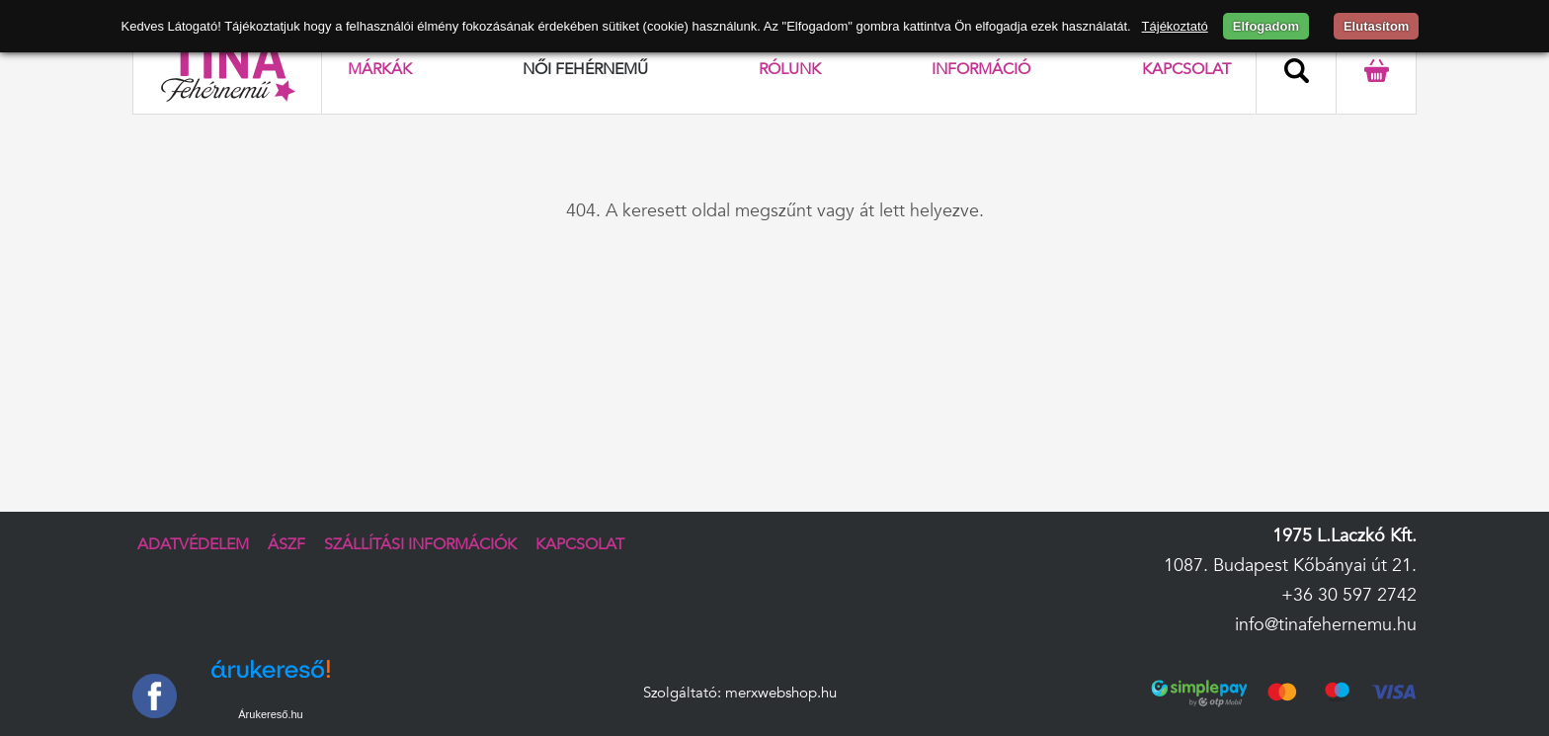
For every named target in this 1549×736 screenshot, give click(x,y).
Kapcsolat (1186, 69)
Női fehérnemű (585, 69)
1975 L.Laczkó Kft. (1344, 536)
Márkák (380, 69)
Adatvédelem (193, 544)
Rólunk (790, 69)
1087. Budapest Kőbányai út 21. (1290, 565)
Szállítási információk (420, 544)
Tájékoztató (1175, 26)
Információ (981, 69)
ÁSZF (286, 544)
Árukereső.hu (270, 714)
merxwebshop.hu (781, 693)
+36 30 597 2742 (1349, 595)
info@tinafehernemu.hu (1326, 625)
